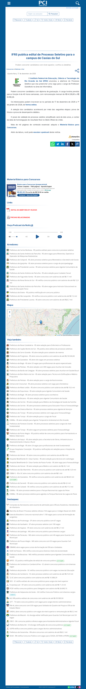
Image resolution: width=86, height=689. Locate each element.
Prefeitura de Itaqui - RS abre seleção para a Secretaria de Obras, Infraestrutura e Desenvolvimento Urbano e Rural (41, 440)
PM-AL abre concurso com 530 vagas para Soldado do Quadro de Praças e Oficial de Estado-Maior (42, 606)
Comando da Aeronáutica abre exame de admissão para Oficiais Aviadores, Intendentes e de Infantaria (44, 506)
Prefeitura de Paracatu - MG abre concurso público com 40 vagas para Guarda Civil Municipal (42, 536)
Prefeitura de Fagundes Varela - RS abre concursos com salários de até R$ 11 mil (41, 277)
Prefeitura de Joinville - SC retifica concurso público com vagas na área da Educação (42, 570)
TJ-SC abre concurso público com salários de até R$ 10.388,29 (33, 577)
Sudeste (28, 20)
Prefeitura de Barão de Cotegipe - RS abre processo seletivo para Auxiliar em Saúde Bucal (44, 370)
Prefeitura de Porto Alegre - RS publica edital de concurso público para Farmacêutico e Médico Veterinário (43, 434)
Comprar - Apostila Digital (28, 195)
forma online (31, 105)
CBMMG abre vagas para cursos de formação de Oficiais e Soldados (36, 547)
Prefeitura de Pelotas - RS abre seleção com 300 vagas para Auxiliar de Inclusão (40, 367)
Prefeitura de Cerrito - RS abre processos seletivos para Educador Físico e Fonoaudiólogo (44, 405)
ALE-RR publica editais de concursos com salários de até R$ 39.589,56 (36, 598)
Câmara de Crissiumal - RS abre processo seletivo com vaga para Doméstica (39, 384)
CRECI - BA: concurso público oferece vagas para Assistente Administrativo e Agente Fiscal (44, 621)
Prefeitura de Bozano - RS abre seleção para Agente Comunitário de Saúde (38, 398)
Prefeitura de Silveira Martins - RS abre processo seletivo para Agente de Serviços (41, 409)
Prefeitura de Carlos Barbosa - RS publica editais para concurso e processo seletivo (42, 250)
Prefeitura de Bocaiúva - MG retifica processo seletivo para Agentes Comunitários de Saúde (42, 555)
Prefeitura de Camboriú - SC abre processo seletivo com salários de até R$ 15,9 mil (41, 574)
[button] (9, 3)
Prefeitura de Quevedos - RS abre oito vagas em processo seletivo (35, 360)
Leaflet (57, 335)
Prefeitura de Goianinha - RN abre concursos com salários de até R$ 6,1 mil (38, 632)
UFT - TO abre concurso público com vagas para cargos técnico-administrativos (40, 602)
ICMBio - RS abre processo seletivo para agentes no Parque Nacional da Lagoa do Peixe (43, 494)
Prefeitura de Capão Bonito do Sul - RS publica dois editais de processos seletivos (41, 349)
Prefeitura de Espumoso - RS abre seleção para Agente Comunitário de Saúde (39, 391)
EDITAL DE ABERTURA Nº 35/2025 (24, 210)
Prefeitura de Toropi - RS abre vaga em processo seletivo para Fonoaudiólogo (40, 430)
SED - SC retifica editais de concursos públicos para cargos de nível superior (39, 581)
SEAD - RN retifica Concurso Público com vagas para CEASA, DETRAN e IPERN (43, 636)
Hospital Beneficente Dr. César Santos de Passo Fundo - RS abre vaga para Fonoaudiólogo (44, 462)
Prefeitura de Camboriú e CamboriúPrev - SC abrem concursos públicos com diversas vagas (43, 565)
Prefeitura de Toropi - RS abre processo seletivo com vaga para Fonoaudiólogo (40, 413)
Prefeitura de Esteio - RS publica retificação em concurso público (35, 292)
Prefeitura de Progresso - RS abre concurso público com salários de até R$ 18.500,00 (42, 356)
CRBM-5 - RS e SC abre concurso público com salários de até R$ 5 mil (36, 473)
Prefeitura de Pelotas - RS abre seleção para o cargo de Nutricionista (36, 380)
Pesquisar (53, 14)
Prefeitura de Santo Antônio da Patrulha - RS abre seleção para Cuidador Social (40, 273)
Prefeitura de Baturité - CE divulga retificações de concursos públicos (40, 625)
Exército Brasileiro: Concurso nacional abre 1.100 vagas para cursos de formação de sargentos (42, 515)
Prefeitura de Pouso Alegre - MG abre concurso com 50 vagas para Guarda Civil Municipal (40, 542)
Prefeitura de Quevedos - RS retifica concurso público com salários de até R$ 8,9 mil (42, 478)
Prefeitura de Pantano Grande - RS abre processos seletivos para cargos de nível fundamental (40, 425)
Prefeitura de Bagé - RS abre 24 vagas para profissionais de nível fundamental (40, 445)
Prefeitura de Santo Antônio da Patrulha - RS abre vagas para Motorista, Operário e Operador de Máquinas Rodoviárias (42, 255)
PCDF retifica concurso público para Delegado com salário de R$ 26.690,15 (38, 588)
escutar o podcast (41, 132)
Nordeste (68, 20)
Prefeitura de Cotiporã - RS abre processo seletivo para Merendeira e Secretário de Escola (44, 260)
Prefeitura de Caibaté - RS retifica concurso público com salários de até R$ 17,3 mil (41, 487)
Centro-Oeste (47, 20)
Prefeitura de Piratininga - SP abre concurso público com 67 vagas (35, 520)
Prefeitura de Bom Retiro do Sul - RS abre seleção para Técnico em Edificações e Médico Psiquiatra (43, 375)
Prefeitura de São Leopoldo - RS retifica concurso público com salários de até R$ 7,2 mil (43, 296)
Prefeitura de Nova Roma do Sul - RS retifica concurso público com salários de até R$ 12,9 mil (44, 281)
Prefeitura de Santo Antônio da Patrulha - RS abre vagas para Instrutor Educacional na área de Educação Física (43, 287)
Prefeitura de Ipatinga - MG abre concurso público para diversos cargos (37, 531)
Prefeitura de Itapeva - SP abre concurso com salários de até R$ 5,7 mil (37, 528)
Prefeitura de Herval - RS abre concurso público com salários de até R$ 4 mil (39, 455)
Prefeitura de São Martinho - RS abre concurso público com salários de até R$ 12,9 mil (43, 470)
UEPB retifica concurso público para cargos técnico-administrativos (36, 628)
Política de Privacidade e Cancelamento (17, 687)
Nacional (17, 20)
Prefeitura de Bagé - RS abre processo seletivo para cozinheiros (34, 395)
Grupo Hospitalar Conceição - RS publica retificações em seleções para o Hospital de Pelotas (42, 450)
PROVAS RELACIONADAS (20, 217)
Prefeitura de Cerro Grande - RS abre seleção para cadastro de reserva (37, 352)
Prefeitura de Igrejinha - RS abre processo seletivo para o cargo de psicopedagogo (41, 263)
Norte (58, 20)
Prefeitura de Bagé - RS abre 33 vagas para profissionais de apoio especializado (40, 363)
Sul (36, 20)
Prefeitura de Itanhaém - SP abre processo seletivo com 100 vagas (35, 524)
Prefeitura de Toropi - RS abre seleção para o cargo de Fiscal (33, 416)
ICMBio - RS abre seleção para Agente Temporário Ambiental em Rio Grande (39, 420)
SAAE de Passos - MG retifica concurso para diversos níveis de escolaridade (39, 551)
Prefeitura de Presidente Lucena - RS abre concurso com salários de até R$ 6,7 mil (41, 300)
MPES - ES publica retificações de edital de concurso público (37, 560)
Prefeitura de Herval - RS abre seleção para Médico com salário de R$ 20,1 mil (40, 466)
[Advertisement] (27, 36)
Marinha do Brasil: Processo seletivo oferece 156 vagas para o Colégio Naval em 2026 (42, 511)
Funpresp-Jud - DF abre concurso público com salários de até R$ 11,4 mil (38, 585)
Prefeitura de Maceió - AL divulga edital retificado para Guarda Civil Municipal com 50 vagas (43, 616)
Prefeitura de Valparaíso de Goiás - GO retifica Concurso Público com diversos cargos (42, 593)
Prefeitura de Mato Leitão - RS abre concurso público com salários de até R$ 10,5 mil (42, 387)
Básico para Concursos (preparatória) (32, 184)
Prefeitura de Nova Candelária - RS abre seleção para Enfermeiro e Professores (40, 345)
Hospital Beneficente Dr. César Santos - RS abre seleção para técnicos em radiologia (42, 459)
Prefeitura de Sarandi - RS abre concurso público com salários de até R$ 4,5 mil (40, 483)
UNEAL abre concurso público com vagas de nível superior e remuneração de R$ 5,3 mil (43, 611)
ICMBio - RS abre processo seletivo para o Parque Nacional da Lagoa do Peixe (39, 490)
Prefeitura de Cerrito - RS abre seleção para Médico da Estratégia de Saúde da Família (43, 402)
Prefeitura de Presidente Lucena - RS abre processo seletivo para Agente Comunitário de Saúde (44, 268)
